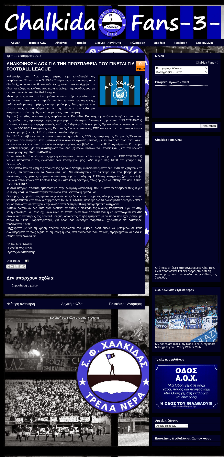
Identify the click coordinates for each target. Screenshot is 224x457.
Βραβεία (159, 42)
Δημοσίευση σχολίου (25, 285)
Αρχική (15, 42)
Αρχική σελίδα (72, 304)
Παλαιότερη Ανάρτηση (125, 304)
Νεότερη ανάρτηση (21, 304)
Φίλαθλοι (61, 42)
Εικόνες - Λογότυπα (108, 42)
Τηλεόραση (137, 42)
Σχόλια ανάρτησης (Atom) (83, 317)
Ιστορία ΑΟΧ (37, 42)
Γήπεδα (81, 42)
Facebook (180, 42)
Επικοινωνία (204, 42)
